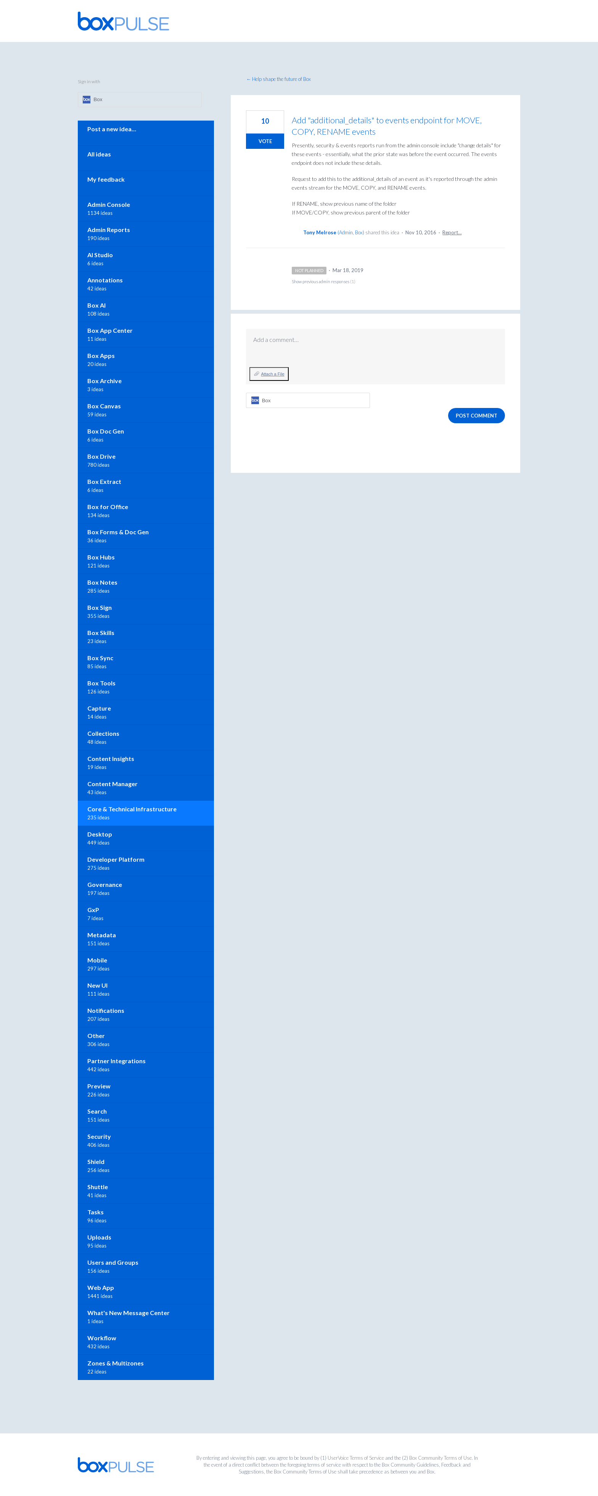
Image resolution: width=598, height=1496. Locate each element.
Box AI (96, 305)
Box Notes (102, 582)
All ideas (99, 154)
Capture (99, 708)
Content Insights (110, 758)
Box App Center (110, 330)
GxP (93, 909)
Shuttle (97, 1186)
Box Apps (101, 355)
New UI (97, 985)
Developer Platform (116, 859)
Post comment (476, 416)
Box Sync (100, 657)
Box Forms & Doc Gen (118, 531)
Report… (451, 232)
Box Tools (101, 683)
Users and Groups (112, 1262)
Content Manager (112, 783)
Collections (103, 733)
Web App (100, 1287)
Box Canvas (104, 405)
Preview (99, 1086)
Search (97, 1111)
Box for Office (107, 506)
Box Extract (104, 481)
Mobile (97, 960)
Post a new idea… (111, 128)
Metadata (101, 934)
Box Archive (104, 380)
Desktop (99, 834)
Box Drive (101, 456)
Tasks (95, 1212)
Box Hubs (101, 557)
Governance (104, 884)
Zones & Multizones (115, 1363)
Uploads (99, 1237)
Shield (95, 1161)
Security (99, 1136)
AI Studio (100, 254)
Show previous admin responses (323, 281)
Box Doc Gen (105, 431)
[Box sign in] (308, 400)
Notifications (105, 1010)
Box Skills (100, 632)
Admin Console (108, 204)
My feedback (106, 179)
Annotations (105, 280)
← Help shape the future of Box (278, 79)
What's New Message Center (128, 1312)
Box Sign (99, 607)
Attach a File (272, 374)
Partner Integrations (116, 1060)
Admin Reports (108, 229)
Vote (265, 141)
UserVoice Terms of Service (356, 1458)
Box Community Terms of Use (440, 1458)
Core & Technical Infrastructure (132, 808)
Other (96, 1035)
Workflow (101, 1337)
